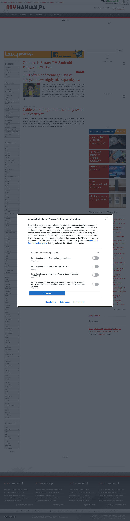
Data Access (65, 302)
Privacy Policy (78, 302)
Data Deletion (51, 302)
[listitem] (65, 252)
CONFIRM (47, 293)
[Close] (107, 219)
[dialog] (65, 260)
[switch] (95, 258)
